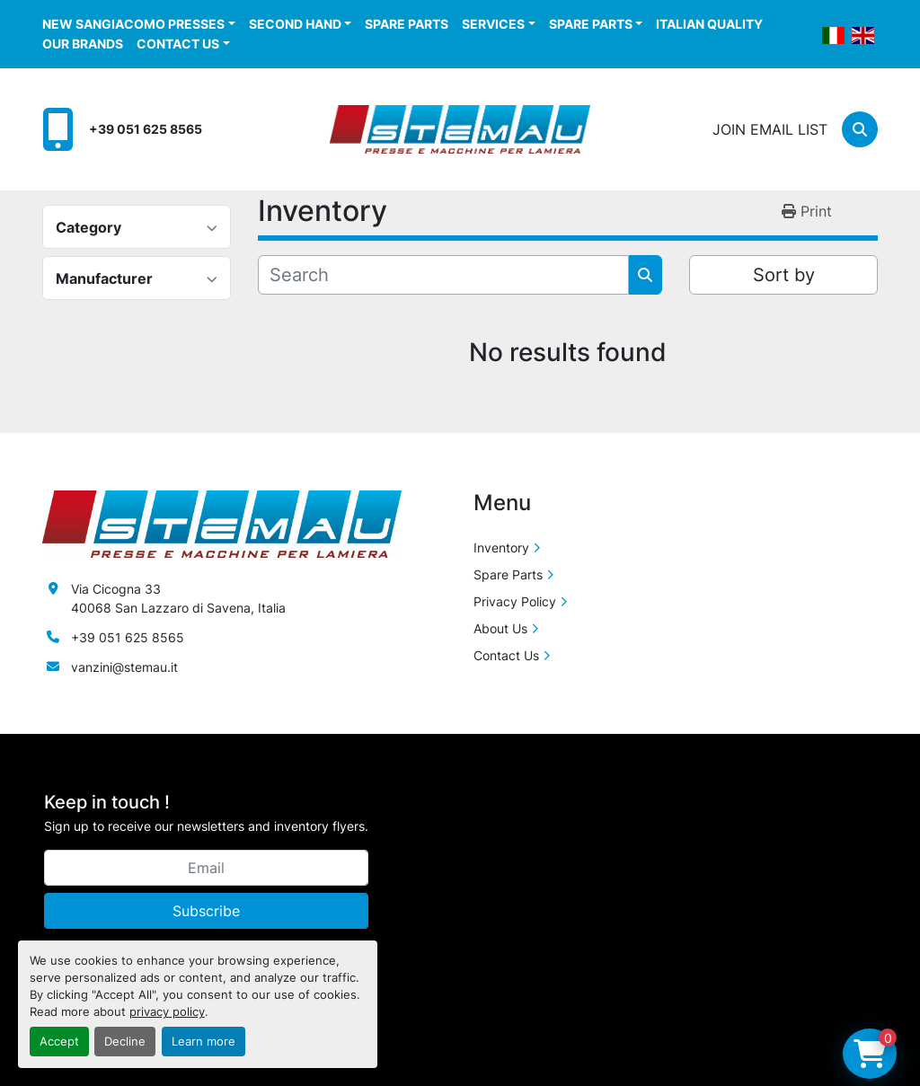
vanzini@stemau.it (124, 667)
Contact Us (178, 43)
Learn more (203, 1041)
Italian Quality (709, 23)
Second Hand (295, 23)
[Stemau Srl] (222, 522)
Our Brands (82, 43)
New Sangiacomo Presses (133, 23)
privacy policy (167, 1012)
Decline (125, 1041)
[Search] (860, 129)
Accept (59, 1041)
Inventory (501, 547)
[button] (138, 23)
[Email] (206, 868)
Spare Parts (406, 23)
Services (493, 23)
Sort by (784, 275)
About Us (500, 628)
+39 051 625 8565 (145, 129)
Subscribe (206, 911)
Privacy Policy (514, 601)
